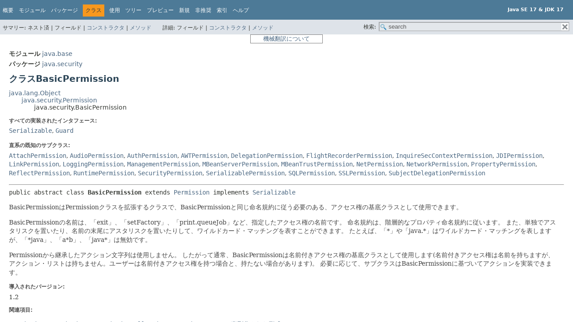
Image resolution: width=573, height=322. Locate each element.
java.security (62, 64)
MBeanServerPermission (240, 164)
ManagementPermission (163, 164)
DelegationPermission (267, 155)
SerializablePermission (245, 173)
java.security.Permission (59, 100)
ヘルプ (241, 10)
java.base (57, 53)
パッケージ (64, 10)
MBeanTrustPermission (317, 164)
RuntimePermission (103, 173)
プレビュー (160, 10)
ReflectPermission (39, 173)
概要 (8, 10)
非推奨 (203, 10)
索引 (222, 10)
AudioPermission (97, 155)
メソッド (140, 28)
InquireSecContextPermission (444, 155)
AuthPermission (152, 155)
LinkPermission (34, 164)
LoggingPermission (93, 164)
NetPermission (379, 164)
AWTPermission (204, 155)
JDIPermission (519, 155)
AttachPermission (37, 155)
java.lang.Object (34, 93)
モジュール (32, 10)
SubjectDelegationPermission (437, 173)
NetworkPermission (436, 164)
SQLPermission (311, 173)
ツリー (133, 10)
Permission (192, 192)
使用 (114, 10)
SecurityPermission (170, 173)
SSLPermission (361, 173)
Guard (64, 130)
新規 (184, 10)
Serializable (30, 130)
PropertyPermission (503, 164)
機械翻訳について (286, 38)
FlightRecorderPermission (349, 155)
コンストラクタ (105, 28)
